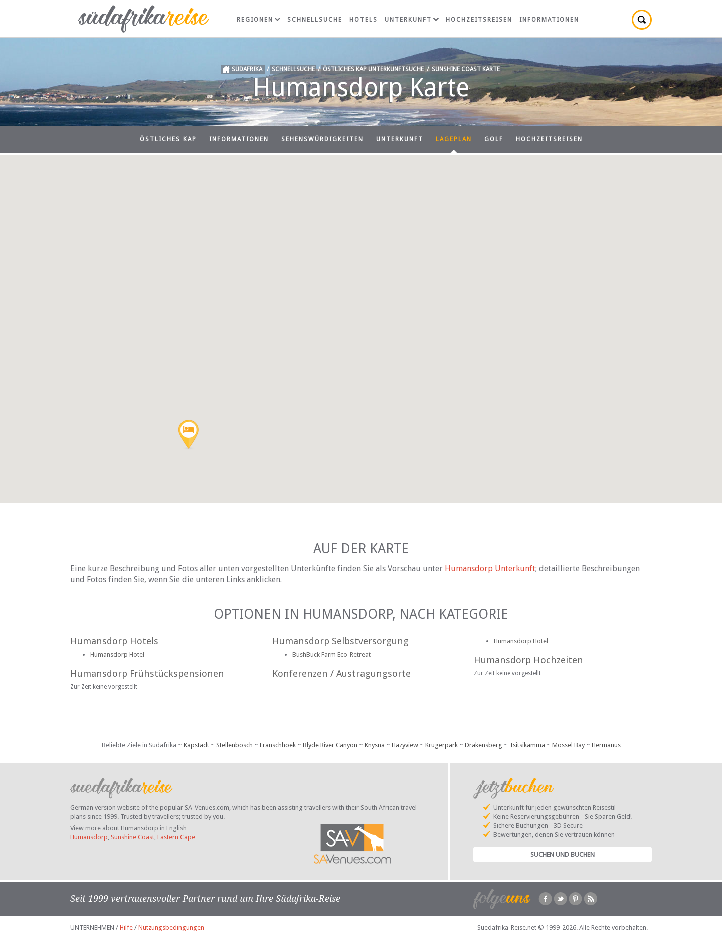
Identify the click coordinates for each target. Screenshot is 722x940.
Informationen (549, 19)
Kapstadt (196, 745)
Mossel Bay (568, 745)
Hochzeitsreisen (479, 19)
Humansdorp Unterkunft (490, 568)
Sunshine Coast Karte (466, 69)
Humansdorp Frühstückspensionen (147, 673)
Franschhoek (278, 745)
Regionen (258, 19)
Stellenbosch (234, 745)
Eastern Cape (176, 837)
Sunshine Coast (132, 837)
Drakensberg (483, 745)
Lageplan (454, 139)
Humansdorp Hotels (114, 641)
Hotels (363, 19)
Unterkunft (412, 19)
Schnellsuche (314, 19)
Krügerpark (441, 745)
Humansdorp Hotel (117, 654)
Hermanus (606, 745)
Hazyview (405, 745)
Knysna (375, 745)
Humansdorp (89, 837)
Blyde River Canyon (330, 745)
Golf (493, 139)
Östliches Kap (168, 139)
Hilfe (126, 927)
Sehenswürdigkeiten (322, 139)
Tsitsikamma (527, 745)
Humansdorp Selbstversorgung (340, 641)
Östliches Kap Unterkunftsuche (373, 69)
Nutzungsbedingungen (171, 927)
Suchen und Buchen (562, 854)
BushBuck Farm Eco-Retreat (331, 654)
